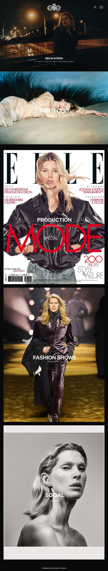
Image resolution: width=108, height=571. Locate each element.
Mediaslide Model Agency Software (54, 568)
